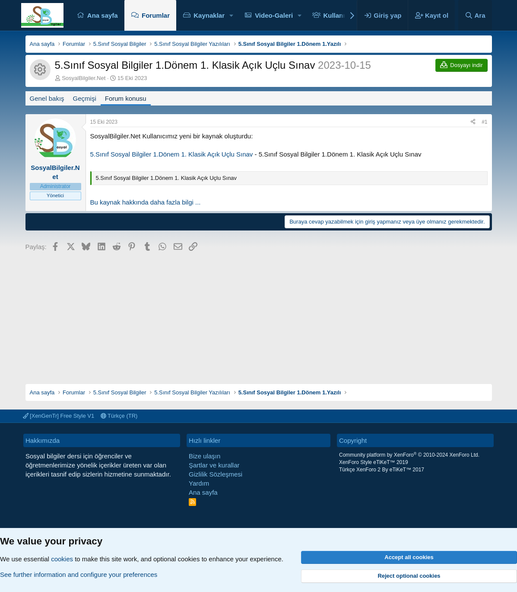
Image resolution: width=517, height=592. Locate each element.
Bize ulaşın (204, 456)
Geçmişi (84, 98)
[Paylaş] (473, 122)
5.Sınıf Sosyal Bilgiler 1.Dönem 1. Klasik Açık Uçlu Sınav (171, 154)
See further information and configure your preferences (78, 574)
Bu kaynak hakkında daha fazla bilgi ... (145, 202)
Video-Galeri (274, 15)
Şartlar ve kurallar (214, 465)
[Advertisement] (258, 314)
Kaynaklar (209, 15)
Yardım (199, 483)
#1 (484, 122)
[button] (231, 15)
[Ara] (475, 15)
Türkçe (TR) (119, 416)
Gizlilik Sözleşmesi (215, 474)
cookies (62, 559)
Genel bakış (47, 98)
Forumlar (156, 15)
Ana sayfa (102, 15)
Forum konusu (125, 98)
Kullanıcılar (340, 15)
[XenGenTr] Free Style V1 (59, 416)
